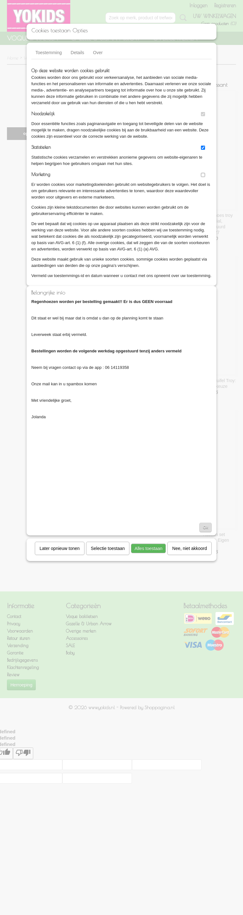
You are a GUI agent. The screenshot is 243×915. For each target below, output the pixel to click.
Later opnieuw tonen (60, 548)
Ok (205, 527)
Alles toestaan (148, 548)
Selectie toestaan (108, 548)
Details (77, 52)
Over (98, 52)
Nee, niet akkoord (189, 548)
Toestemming (48, 52)
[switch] (203, 114)
